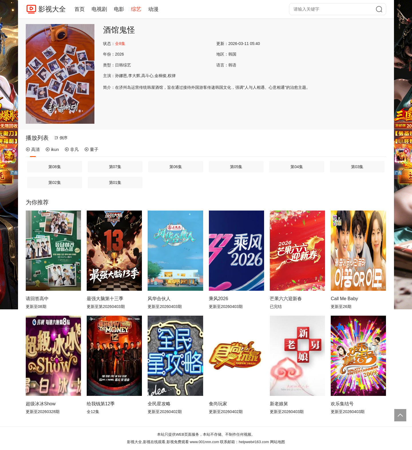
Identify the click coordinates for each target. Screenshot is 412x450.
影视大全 (52, 9)
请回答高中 (37, 298)
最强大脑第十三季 (105, 298)
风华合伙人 (159, 298)
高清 (33, 149)
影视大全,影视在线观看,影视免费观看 (158, 442)
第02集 (54, 182)
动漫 (153, 9)
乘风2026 (218, 298)
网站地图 (277, 442)
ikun (52, 149)
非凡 (72, 149)
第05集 (236, 166)
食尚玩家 (218, 403)
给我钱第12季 (101, 403)
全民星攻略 (159, 403)
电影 (119, 9)
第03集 (357, 166)
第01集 (115, 182)
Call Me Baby (344, 298)
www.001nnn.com (204, 442)
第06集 (175, 166)
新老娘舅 (279, 403)
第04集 (296, 166)
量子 (91, 149)
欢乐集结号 (342, 403)
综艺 (136, 9)
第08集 (54, 166)
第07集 (115, 166)
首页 (79, 9)
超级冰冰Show (41, 403)
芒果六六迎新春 (286, 298)
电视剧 (99, 9)
